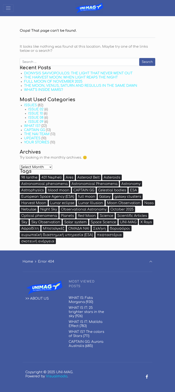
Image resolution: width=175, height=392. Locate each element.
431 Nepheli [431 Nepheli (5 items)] (51, 177)
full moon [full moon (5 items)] (86, 196)
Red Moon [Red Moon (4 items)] (87, 216)
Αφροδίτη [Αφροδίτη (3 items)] (30, 228)
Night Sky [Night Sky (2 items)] (48, 209)
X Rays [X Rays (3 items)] (146, 222)
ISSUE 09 (35, 122)
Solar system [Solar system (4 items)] (75, 222)
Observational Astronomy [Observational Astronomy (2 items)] (84, 209)
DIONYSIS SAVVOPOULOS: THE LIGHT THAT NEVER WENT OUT (78, 73)
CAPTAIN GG (34, 130)
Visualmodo (56, 376)
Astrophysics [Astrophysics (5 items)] (32, 190)
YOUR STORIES (36, 142)
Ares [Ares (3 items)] (69, 177)
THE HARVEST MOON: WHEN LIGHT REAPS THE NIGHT (71, 77)
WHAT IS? (32, 126)
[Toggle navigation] (8, 8)
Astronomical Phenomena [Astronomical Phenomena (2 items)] (94, 184)
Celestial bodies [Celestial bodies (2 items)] (112, 190)
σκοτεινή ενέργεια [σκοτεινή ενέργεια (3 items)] (37, 241)
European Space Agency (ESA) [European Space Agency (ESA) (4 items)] (47, 196)
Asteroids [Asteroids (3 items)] (112, 177)
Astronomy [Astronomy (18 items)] (131, 184)
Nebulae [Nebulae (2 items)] (28, 209)
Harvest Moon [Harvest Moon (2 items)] (33, 203)
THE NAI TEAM (36, 134)
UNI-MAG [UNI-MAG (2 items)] (128, 222)
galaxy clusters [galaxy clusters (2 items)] (128, 196)
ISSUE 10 (35, 113)
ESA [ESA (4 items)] (133, 190)
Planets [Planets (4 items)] (67, 216)
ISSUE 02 (35, 109)
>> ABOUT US (37, 298)
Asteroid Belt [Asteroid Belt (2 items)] (88, 177)
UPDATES (32, 138)
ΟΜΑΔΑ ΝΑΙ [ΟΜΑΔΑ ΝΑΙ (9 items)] (78, 228)
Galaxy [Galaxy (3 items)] (105, 196)
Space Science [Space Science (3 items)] (103, 222)
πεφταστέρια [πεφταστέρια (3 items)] (109, 235)
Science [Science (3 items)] (106, 216)
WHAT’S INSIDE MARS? (43, 90)
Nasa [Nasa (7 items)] (149, 203)
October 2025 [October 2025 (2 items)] (122, 209)
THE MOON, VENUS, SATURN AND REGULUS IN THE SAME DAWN (80, 85)
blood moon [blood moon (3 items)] (58, 190)
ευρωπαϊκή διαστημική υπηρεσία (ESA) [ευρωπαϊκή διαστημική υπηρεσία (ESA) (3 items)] (57, 235)
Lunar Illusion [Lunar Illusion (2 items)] (90, 203)
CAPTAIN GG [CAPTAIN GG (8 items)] (83, 190)
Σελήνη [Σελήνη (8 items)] (99, 228)
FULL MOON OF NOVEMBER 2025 (53, 81)
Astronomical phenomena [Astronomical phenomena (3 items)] (44, 184)
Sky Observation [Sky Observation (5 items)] (45, 222)
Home (28, 261)
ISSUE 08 (35, 117)
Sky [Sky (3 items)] (24, 222)
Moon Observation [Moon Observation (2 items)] (123, 203)
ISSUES (30, 105)
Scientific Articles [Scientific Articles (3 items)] (132, 216)
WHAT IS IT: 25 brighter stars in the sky (86, 312)
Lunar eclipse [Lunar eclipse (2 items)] (62, 203)
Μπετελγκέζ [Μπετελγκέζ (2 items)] (53, 228)
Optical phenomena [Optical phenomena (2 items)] (39, 216)
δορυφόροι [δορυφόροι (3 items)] (120, 228)
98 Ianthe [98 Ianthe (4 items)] (29, 177)
